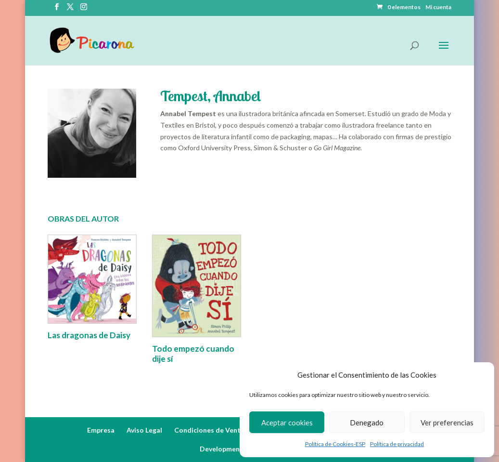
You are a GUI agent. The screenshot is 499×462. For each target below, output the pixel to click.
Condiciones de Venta (209, 430)
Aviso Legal (144, 430)
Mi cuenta (438, 7)
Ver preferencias (447, 422)
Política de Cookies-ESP (335, 444)
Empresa (101, 430)
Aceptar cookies (287, 422)
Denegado (367, 422)
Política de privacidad (397, 444)
